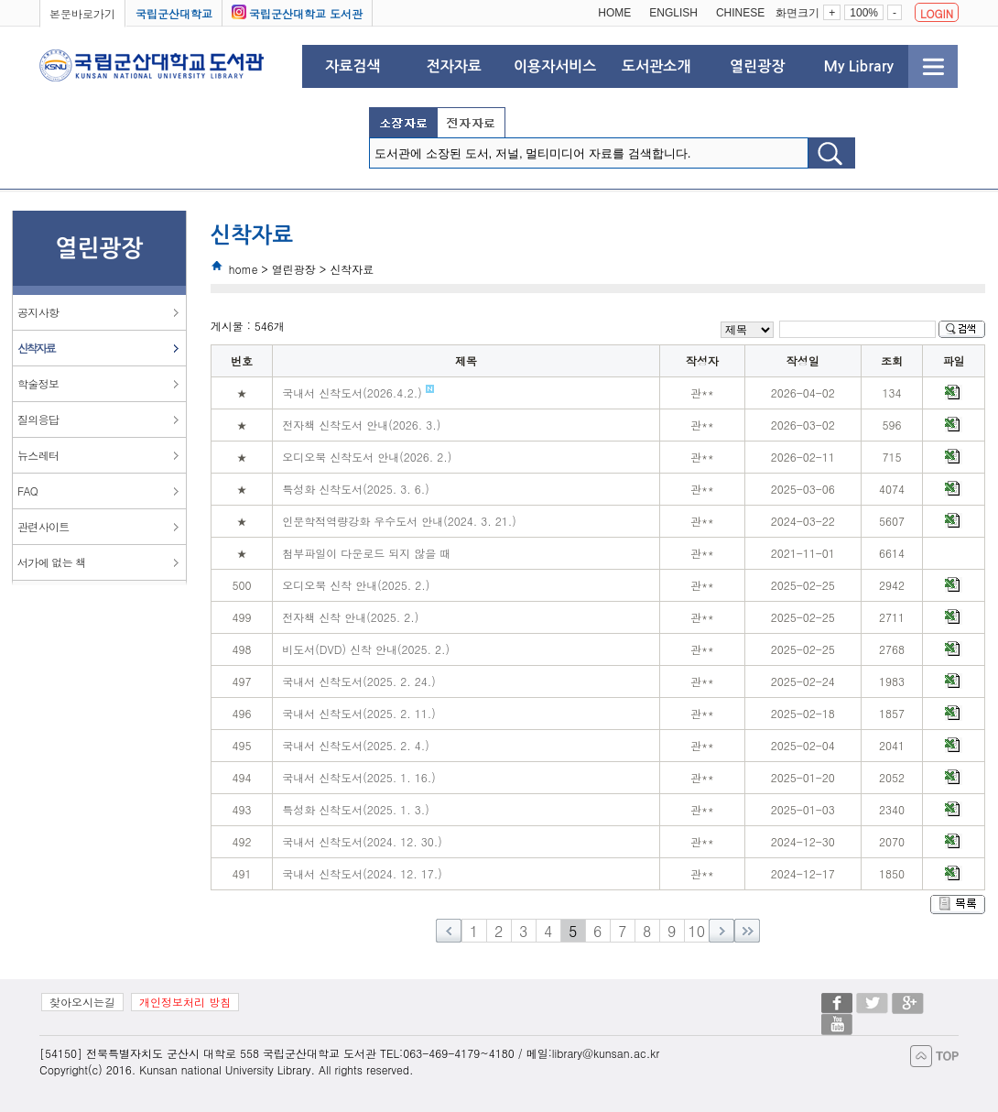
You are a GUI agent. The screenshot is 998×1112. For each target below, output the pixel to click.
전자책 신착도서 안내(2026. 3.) (361, 424)
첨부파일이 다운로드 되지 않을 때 (366, 553)
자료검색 (352, 66)
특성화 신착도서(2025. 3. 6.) (355, 488)
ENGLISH (673, 12)
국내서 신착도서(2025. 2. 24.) (359, 681)
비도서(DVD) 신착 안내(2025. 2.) (366, 649)
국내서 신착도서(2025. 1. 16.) (359, 777)
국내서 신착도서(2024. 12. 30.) (362, 841)
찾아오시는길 (82, 1001)
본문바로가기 (82, 13)
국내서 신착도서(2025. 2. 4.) (355, 745)
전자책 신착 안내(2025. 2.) (350, 617)
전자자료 (454, 66)
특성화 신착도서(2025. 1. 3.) (355, 809)
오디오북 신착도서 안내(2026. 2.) (366, 456)
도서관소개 (656, 66)
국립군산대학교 (174, 13)
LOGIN (936, 13)
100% (864, 12)
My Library (858, 66)
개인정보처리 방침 (185, 1001)
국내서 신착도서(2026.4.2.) (358, 392)
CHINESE (740, 12)
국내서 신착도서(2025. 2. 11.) (359, 713)
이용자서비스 (555, 66)
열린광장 (757, 66)
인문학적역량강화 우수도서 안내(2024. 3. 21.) (399, 521)
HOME (614, 12)
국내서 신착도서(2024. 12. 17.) (362, 873)
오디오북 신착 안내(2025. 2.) (355, 585)
